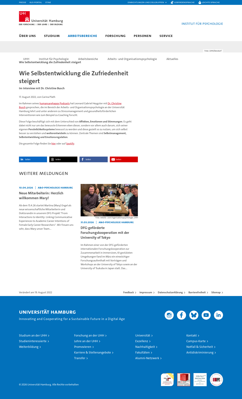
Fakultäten (142, 352)
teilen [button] (27, 159)
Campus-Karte (196, 341)
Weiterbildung (28, 347)
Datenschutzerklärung (170, 292)
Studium (52, 35)
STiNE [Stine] (48, 2)
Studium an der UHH (33, 335)
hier (53, 143)
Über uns (27, 35)
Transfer (79, 358)
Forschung (115, 35)
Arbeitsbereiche (82, 35)
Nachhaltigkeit (145, 347)
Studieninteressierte (33, 341)
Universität (142, 335)
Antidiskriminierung (199, 352)
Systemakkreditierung (216, 374)
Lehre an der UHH (86, 341)
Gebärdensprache (184, 2)
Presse (22, 2)
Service (166, 35)
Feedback (128, 292)
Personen (142, 35)
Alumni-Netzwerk (147, 358)
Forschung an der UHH (89, 335)
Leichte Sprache (211, 2)
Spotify (70, 143)
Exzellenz (141, 341)
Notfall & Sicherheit (199, 347)
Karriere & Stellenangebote (92, 352)
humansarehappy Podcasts (55, 103)
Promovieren (82, 347)
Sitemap (216, 292)
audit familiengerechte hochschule (167, 378)
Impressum (145, 292)
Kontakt (191, 335)
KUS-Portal (36, 2)
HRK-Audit (199, 374)
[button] (147, 2)
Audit (180, 374)
